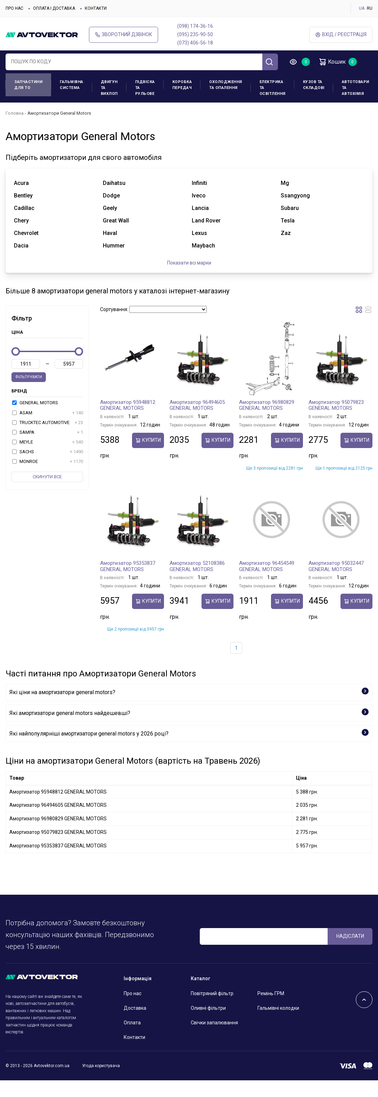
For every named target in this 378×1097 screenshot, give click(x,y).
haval (110, 233)
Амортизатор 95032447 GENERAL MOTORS (336, 566)
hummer (114, 245)
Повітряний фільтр (212, 993)
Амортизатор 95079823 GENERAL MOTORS (336, 405)
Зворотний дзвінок (123, 35)
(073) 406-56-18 (195, 43)
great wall (116, 220)
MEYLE (47, 442)
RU (369, 8)
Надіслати (350, 936)
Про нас (14, 8)
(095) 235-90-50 (195, 34)
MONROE (47, 461)
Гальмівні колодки (278, 1008)
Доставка (135, 1008)
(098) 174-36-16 (195, 26)
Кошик (332, 62)
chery (21, 220)
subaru (290, 208)
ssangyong (295, 195)
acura (21, 183)
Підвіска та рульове (145, 88)
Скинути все (47, 476)
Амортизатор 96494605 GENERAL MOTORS (197, 405)
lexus (199, 233)
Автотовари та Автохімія (355, 88)
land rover (206, 220)
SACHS (47, 452)
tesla (288, 220)
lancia (200, 208)
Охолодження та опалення (225, 85)
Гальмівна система (71, 85)
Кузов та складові (313, 85)
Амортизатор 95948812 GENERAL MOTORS (127, 405)
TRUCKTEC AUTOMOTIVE (47, 422)
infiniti (199, 183)
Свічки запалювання (214, 1022)
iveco (199, 195)
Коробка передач (182, 85)
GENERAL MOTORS (35, 402)
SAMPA (47, 432)
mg (285, 183)
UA (361, 8)
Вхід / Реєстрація (341, 35)
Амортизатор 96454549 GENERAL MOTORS (266, 566)
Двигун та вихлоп (109, 88)
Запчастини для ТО (28, 85)
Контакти (96, 8)
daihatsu (114, 183)
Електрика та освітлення (273, 88)
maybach (203, 245)
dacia (21, 245)
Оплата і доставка (54, 8)
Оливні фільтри (208, 1008)
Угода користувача (101, 1065)
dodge (111, 195)
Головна (15, 113)
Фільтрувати (28, 377)
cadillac (24, 208)
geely (110, 208)
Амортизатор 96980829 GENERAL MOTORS (266, 405)
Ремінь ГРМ (270, 993)
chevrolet (26, 233)
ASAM (47, 413)
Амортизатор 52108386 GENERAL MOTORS (197, 566)
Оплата (132, 1022)
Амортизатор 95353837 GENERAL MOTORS (127, 566)
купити (148, 440)
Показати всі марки (189, 263)
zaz (286, 233)
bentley (23, 195)
